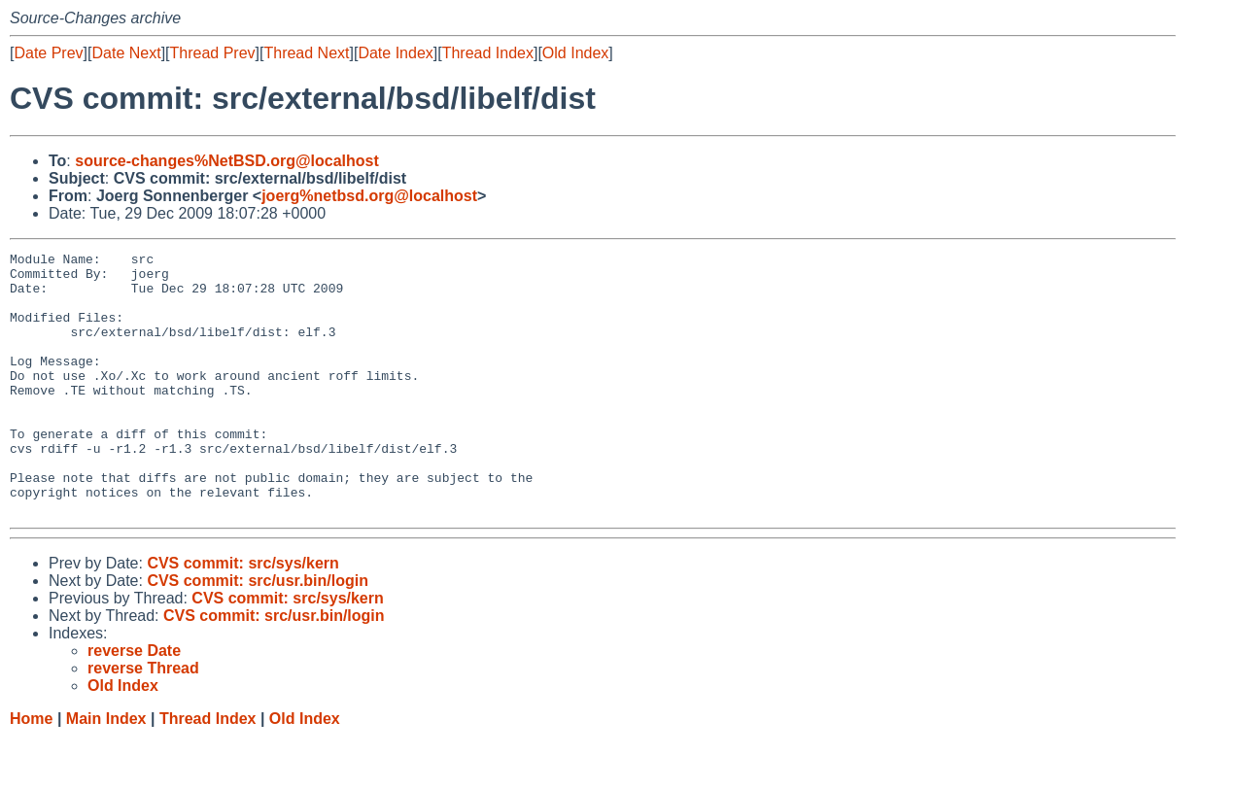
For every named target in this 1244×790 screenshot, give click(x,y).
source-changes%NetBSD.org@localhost (227, 161)
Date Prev (48, 53)
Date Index (395, 53)
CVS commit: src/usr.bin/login (257, 633)
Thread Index (488, 53)
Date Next (125, 53)
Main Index (106, 771)
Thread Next (306, 53)
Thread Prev (213, 53)
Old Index (575, 53)
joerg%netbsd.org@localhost (369, 196)
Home (31, 771)
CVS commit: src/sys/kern (242, 615)
